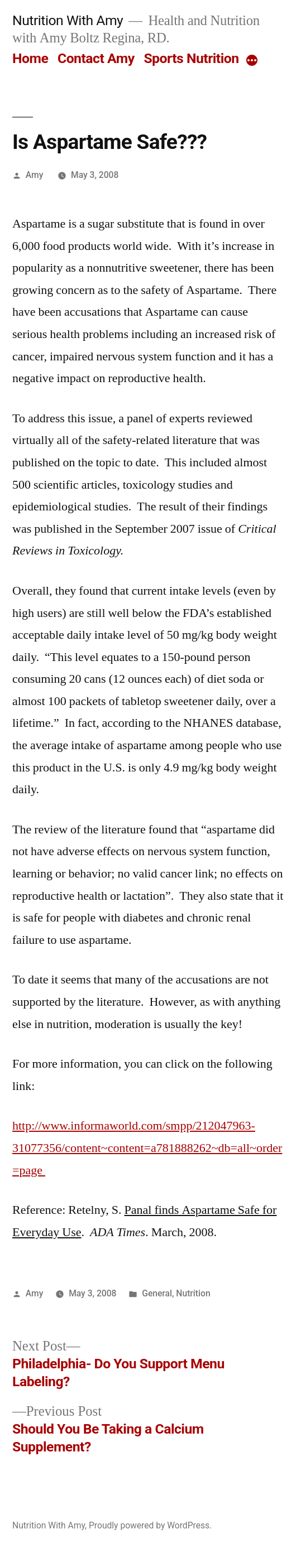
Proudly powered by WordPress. (150, 1525)
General (157, 1293)
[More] (252, 60)
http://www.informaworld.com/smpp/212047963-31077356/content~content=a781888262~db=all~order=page (147, 1148)
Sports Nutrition (191, 58)
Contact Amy (96, 58)
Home (30, 58)
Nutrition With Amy (67, 20)
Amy (35, 175)
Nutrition (193, 1293)
